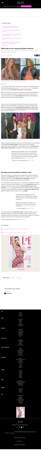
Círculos (20, 321)
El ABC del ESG (20, 402)
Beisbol (20, 349)
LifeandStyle (20, 367)
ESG (20, 365)
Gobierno (20, 370)
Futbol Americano (20, 350)
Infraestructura (20, 383)
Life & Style (3, 338)
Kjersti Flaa (8, 187)
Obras (20, 364)
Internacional (20, 361)
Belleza (8, 6)
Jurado (20, 335)
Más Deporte (20, 352)
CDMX (20, 374)
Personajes (20, 332)
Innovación (20, 401)
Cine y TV (20, 342)
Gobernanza (20, 397)
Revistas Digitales (26, 6)
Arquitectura (20, 384)
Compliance (19, 441)
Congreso (20, 372)
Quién (2, 318)
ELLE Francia (22, 219)
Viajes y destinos (20, 331)
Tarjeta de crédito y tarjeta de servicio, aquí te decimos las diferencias (15, 229)
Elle (2, 311)
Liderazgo (20, 389)
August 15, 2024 (30, 208)
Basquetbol (20, 351)
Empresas (20, 358)
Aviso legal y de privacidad (19, 437)
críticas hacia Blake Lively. (20, 110)
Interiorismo (20, 385)
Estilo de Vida (20, 334)
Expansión (3, 357)
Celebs (12, 6)
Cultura (20, 325)
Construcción (20, 380)
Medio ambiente (20, 395)
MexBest (3, 328)
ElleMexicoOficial (24, 426)
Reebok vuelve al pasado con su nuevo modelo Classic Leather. (14, 232)
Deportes (20, 341)
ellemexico (22, 426)
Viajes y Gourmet (20, 324)
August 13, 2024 (31, 160)
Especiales (20, 392)
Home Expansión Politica (20, 359)
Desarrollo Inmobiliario (20, 381)
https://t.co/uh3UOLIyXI (29, 158)
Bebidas (20, 330)
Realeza (20, 320)
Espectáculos (20, 319)
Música (20, 343)
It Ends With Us (19, 277)
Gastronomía (20, 329)
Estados (20, 375)
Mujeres (20, 366)
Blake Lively (13, 277)
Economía (20, 360)
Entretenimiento (20, 340)
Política (3, 369)
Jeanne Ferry (7, 291)
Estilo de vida (17, 6)
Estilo (20, 339)
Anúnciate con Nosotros (19, 444)
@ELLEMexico (9, 293)
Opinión (20, 376)
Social (20, 396)
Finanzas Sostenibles (20, 399)
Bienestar (20, 333)
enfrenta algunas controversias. (25, 88)
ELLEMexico (17, 427)
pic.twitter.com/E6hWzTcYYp (29, 206)
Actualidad (20, 388)
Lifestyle (20, 353)
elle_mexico (20, 426)
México (20, 371)
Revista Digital (20, 269)
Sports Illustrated (5, 347)
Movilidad (20, 398)
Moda (5, 6)
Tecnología (20, 362)
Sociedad (20, 377)
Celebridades (5, 45)
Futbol (20, 348)
